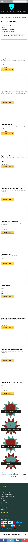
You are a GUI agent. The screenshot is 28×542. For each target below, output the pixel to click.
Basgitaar (4, 27)
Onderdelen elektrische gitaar (7, 494)
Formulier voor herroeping (6, 505)
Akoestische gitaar (6, 25)
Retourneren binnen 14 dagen (7, 504)
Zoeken (26, 1)
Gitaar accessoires (5, 516)
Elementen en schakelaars (8, 31)
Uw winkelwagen (22, 11)
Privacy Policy (4, 502)
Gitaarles (3, 500)
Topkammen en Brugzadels (20, 17)
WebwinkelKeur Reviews (9, 474)
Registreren (10, 11)
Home (2, 17)
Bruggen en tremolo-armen (8, 29)
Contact (2, 498)
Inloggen (3, 11)
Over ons (3, 489)
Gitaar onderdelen (9, 17)
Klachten (3, 509)
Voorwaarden (3, 490)
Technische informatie (5, 492)
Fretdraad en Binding (7, 33)
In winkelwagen (8, 70)
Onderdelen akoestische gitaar (7, 496)
